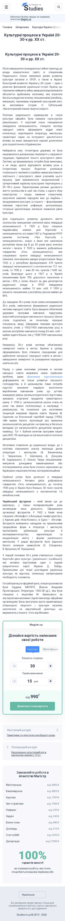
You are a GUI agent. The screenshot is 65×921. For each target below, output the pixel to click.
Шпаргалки (22, 27)
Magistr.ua (26, 19)
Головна (8, 27)
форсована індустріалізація (44, 376)
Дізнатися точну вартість (32, 706)
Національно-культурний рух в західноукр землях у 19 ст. (28, 754)
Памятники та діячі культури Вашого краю (31, 735)
